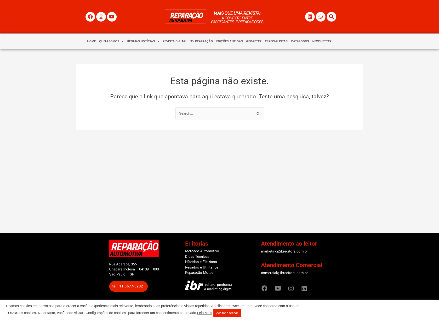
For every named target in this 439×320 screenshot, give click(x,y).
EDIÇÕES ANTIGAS (229, 41)
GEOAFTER (254, 41)
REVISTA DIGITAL (175, 41)
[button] (128, 286)
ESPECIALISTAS (276, 41)
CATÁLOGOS (300, 41)
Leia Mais (204, 313)
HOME (91, 41)
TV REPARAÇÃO (201, 41)
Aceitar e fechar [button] (227, 313)
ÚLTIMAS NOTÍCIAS (143, 41)
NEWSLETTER (321, 41)
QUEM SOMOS (111, 41)
